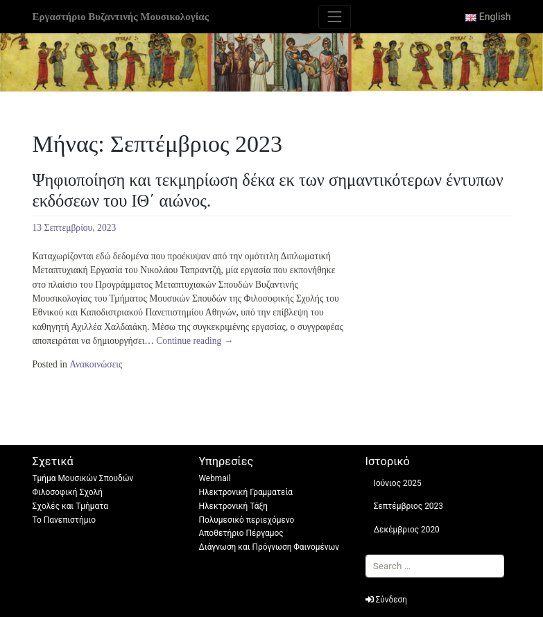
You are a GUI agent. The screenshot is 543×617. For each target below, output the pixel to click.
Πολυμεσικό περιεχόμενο (247, 520)
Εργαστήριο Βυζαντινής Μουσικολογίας (121, 16)
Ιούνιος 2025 (398, 483)
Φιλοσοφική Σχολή (68, 492)
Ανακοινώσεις (95, 364)
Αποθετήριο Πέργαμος (241, 533)
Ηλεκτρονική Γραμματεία (246, 492)
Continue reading (194, 341)
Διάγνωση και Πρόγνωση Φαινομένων (269, 547)
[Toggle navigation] (335, 16)
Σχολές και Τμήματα (71, 506)
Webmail (215, 478)
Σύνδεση (386, 600)
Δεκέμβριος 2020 (407, 530)
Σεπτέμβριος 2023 (408, 506)
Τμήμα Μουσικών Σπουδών (83, 478)
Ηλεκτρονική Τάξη (233, 506)
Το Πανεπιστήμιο (64, 520)
